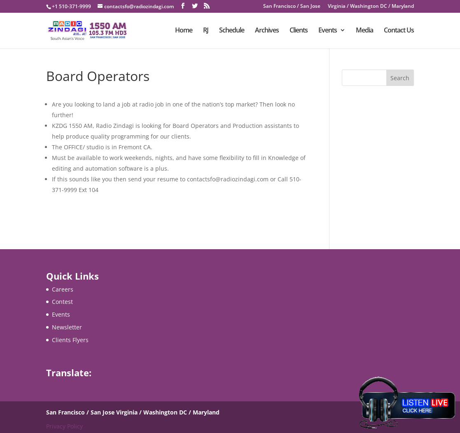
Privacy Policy (64, 426)
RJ (205, 31)
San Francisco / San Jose (291, 6)
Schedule (231, 31)
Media (364, 31)
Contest (62, 302)
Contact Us (399, 31)
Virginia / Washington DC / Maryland (371, 6)
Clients (299, 31)
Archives (267, 31)
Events (327, 31)
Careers (62, 289)
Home (183, 31)
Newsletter (67, 327)
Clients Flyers (70, 340)
